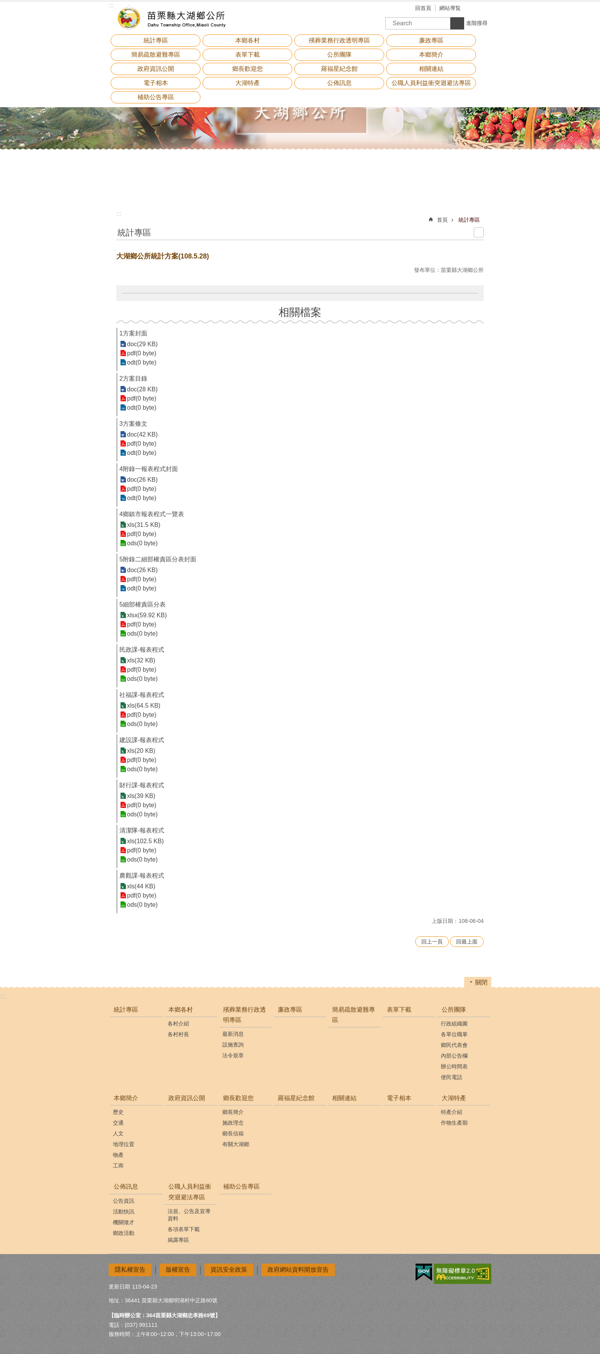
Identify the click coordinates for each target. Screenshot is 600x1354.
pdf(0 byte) (141, 353)
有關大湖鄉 (235, 1144)
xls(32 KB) (141, 660)
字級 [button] (474, 9)
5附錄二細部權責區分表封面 (157, 559)
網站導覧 (450, 8)
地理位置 (123, 1144)
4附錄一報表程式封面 (148, 469)
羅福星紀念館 (339, 68)
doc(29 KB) (142, 344)
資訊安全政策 (228, 1269)
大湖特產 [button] (247, 83)
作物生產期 (454, 1123)
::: (118, 214)
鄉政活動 (123, 1233)
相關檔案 (300, 312)
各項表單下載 (184, 1229)
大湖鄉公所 (176, 17)
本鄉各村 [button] (247, 40)
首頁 (442, 220)
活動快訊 (123, 1211)
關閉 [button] (481, 982)
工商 (118, 1166)
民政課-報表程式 (141, 649)
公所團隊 (454, 1009)
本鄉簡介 (126, 1098)
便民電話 (451, 1077)
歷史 (118, 1112)
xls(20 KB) (141, 750)
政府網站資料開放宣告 (298, 1269)
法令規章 (233, 1055)
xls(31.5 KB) (143, 525)
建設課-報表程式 (141, 740)
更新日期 (119, 1287)
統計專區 (155, 40)
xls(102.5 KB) (145, 841)
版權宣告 (178, 1269)
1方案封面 (133, 333)
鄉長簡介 (233, 1112)
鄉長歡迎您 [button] (247, 68)
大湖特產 (454, 1098)
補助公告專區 (155, 97)
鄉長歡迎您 (238, 1098)
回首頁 (423, 8)
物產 (118, 1155)
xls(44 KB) (141, 886)
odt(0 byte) (141, 362)
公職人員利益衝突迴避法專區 (189, 1191)
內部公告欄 (454, 1056)
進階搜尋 (477, 23)
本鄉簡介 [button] (431, 54)
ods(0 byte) (142, 543)
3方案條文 (133, 423)
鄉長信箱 (233, 1133)
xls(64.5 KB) (143, 705)
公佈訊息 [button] (339, 83)
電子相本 (155, 83)
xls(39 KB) (141, 796)
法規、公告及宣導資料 (189, 1215)
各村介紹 (178, 1023)
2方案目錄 (133, 378)
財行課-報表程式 (141, 785)
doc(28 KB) (142, 389)
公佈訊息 (126, 1186)
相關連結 (431, 68)
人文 (118, 1133)
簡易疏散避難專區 (155, 54)
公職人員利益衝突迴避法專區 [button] (431, 83)
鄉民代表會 (454, 1045)
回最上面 (467, 942)
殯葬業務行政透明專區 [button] (339, 40)
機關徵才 (123, 1222)
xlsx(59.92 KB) (147, 615)
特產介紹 (451, 1112)
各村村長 (178, 1034)
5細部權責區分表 (142, 604)
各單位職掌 (454, 1034)
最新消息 (233, 1034)
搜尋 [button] (457, 23)
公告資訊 (123, 1201)
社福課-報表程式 (141, 695)
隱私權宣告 (130, 1269)
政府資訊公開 (155, 68)
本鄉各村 (180, 1009)
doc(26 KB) (142, 479)
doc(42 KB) (142, 434)
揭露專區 (178, 1240)
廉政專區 (431, 40)
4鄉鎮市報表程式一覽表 (151, 514)
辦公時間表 (454, 1066)
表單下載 (247, 54)
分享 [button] (485, 9)
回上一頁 (432, 942)
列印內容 (479, 232)
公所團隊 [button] (339, 54)
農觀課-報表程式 (141, 875)
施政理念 (233, 1123)
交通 (118, 1123)
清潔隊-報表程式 (141, 830)
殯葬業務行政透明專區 (244, 1014)
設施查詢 (233, 1045)
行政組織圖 (454, 1023)
